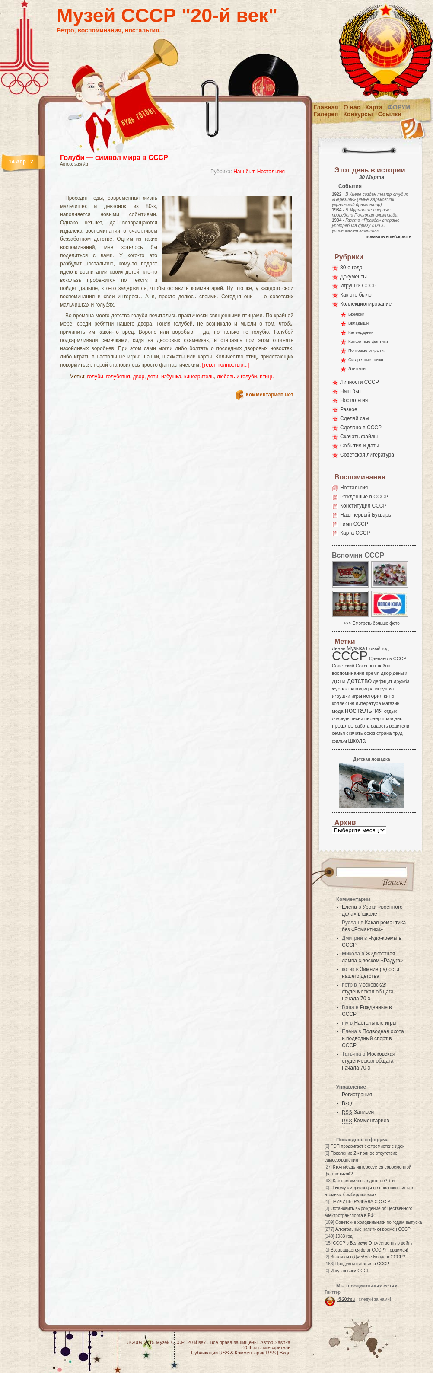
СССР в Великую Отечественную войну (372, 1243)
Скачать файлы (359, 437)
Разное (348, 409)
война (384, 665)
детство (359, 680)
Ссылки (389, 114)
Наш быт (243, 172)
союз (369, 733)
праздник (392, 718)
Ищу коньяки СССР (350, 1270)
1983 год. (344, 1236)
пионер (372, 718)
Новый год (377, 648)
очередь (341, 718)
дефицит (382, 681)
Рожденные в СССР (364, 497)
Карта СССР (355, 533)
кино (389, 696)
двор (139, 377)
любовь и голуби (237, 377)
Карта (374, 107)
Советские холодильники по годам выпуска (378, 1222)
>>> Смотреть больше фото (372, 623)
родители (399, 725)
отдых (390, 711)
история (373, 696)
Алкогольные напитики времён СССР (373, 1229)
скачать (354, 733)
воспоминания (348, 673)
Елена (349, 907)
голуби (95, 377)
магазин (390, 703)
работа (362, 725)
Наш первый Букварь (365, 515)
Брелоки (356, 314)
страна (384, 733)
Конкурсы (358, 114)
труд (397, 733)
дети (152, 377)
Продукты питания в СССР (362, 1263)
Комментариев (365, 1121)
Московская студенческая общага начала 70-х (367, 992)
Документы (353, 277)
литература (368, 703)
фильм (339, 741)
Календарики (360, 332)
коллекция (343, 703)
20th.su (251, 1347)
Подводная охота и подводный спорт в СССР (373, 1038)
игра (368, 688)
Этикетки (357, 368)
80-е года (351, 268)
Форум (399, 107)
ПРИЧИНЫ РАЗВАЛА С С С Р (360, 1201)
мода (338, 711)
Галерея (326, 114)
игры (356, 696)
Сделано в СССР (361, 428)
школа (357, 740)
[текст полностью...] (225, 365)
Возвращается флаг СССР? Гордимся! (369, 1250)
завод (356, 688)
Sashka (282, 1342)
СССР (350, 655)
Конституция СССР (363, 506)
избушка (171, 377)
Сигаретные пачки (365, 359)
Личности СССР (359, 382)
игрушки (341, 696)
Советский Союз (349, 665)
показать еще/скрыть (388, 236)
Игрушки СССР (358, 286)
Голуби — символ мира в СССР (114, 157)
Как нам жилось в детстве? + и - (365, 1180)
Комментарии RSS (255, 1352)
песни (356, 718)
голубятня (118, 377)
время (372, 673)
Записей (358, 1112)
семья (338, 733)
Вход (347, 1103)
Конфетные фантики (368, 341)
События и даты (359, 446)
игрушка (384, 688)
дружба (402, 681)
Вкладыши (358, 323)
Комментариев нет (269, 395)
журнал (340, 688)
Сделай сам (354, 418)
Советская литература (367, 455)
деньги (400, 673)
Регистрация (357, 1095)
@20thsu (346, 1299)
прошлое (342, 726)
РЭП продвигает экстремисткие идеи (368, 1146)
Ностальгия (271, 172)
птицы (267, 377)
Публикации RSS (210, 1352)
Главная (326, 107)
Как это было (356, 295)
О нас (352, 107)
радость (379, 725)
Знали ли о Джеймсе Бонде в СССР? (368, 1257)
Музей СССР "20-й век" (167, 15)
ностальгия (363, 710)
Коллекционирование (366, 304)
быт (372, 665)
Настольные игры (375, 1023)
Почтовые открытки (367, 350)
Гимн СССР (354, 524)
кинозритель (199, 377)
